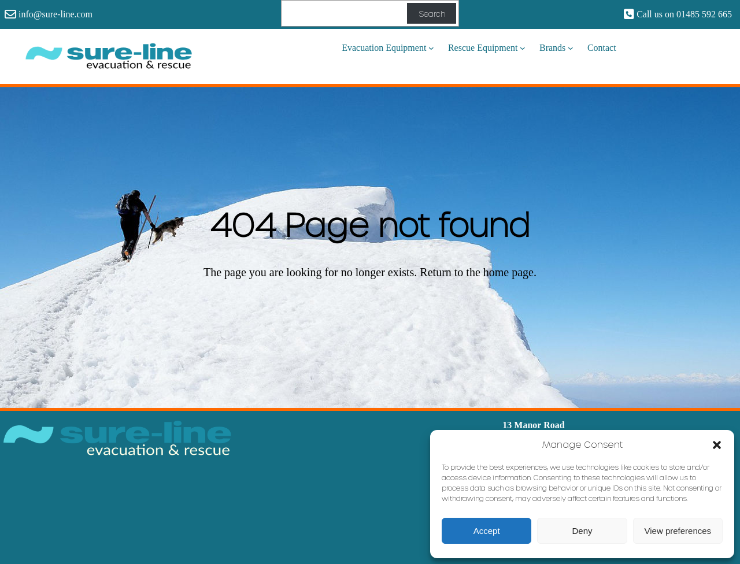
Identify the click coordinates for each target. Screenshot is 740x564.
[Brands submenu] (571, 48)
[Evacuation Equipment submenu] (431, 48)
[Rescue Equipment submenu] (523, 48)
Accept (486, 531)
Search (432, 13)
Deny (582, 531)
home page (508, 272)
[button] (717, 444)
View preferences (678, 531)
